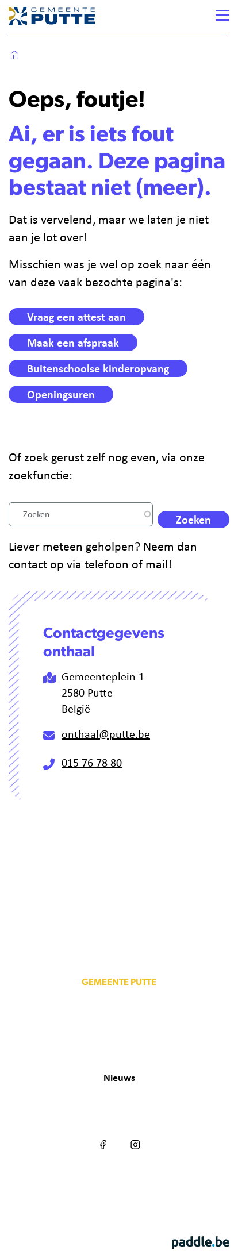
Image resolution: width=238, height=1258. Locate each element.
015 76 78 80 (92, 762)
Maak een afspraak (73, 342)
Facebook (103, 1134)
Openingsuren (61, 394)
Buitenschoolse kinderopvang (98, 368)
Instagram (135, 1134)
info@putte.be (119, 1031)
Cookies (100, 1180)
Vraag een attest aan (76, 316)
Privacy (139, 1180)
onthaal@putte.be (106, 733)
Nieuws (119, 1077)
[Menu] (222, 15)
